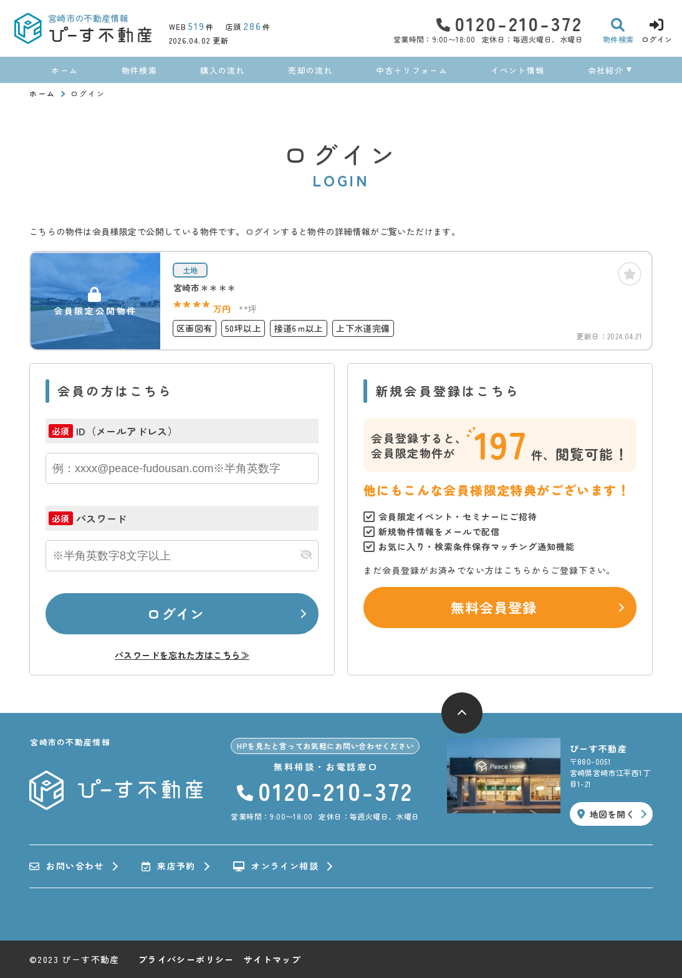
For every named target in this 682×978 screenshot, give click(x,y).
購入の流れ (222, 70)
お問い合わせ (66, 866)
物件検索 (139, 70)
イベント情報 (517, 70)
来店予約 (169, 866)
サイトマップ (272, 959)
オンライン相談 (276, 866)
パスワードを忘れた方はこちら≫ (182, 655)
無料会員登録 (494, 607)
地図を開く (606, 814)
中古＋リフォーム (411, 70)
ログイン (175, 613)
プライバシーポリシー (186, 959)
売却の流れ (310, 70)
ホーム (64, 70)
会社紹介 (605, 70)
